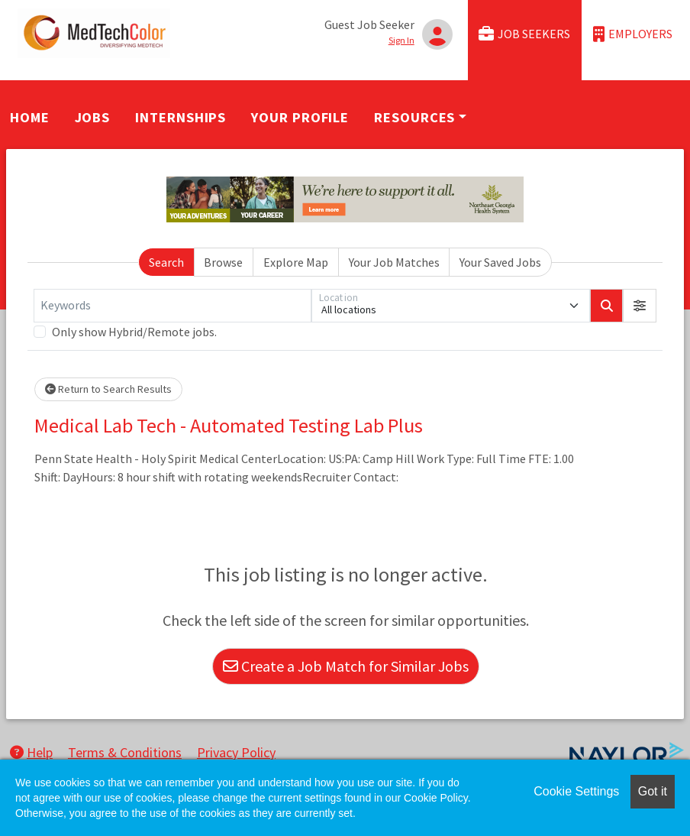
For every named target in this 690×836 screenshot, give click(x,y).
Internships (180, 117)
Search (166, 262)
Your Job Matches (394, 262)
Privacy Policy (236, 752)
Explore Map (295, 262)
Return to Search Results (108, 389)
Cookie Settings (576, 791)
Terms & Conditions (125, 752)
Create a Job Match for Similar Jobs (346, 666)
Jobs (93, 117)
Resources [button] (414, 117)
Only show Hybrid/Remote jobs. (134, 331)
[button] (639, 305)
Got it (652, 791)
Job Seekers (524, 34)
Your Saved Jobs (500, 262)
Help (31, 752)
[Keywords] (172, 305)
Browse (223, 262)
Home (30, 117)
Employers (632, 34)
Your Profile (300, 117)
